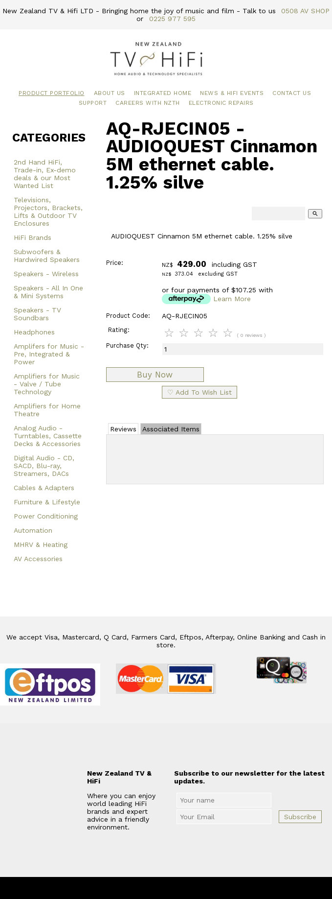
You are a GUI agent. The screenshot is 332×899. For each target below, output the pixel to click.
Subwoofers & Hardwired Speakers (47, 255)
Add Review (215, 457)
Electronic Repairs (221, 102)
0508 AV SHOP (305, 11)
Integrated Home (163, 93)
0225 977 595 (172, 19)
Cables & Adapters (44, 488)
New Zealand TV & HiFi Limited (192, 888)
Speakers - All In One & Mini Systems (48, 292)
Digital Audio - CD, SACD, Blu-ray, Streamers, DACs (44, 465)
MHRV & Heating (40, 544)
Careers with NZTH (147, 102)
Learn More (232, 299)
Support (93, 102)
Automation (33, 530)
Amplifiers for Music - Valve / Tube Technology (47, 384)
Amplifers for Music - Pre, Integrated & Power (49, 354)
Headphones (34, 332)
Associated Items (170, 429)
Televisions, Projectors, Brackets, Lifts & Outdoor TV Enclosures (48, 211)
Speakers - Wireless (46, 274)
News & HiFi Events (232, 93)
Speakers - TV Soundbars (37, 314)
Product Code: (128, 315)
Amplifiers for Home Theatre (47, 410)
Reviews (123, 429)
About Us (109, 93)
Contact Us (291, 93)
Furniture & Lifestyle (47, 502)
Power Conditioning (46, 516)
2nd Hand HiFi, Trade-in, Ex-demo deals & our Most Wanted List (45, 173)
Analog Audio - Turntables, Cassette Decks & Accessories (48, 436)
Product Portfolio (52, 93)
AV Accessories (38, 559)
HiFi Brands (32, 237)
